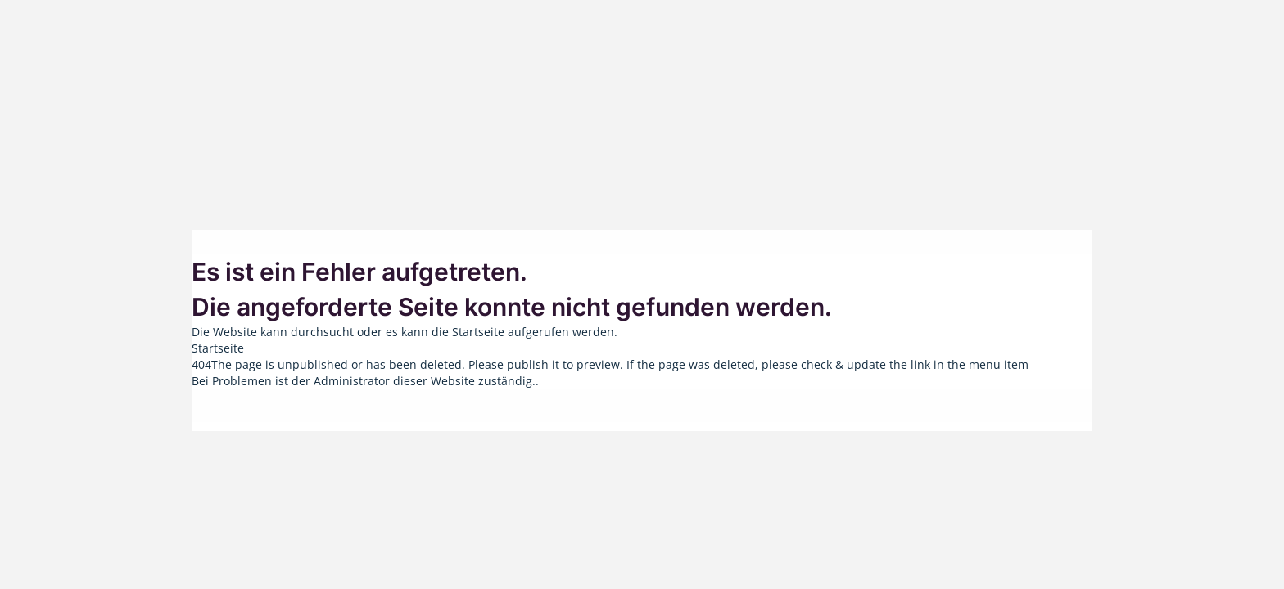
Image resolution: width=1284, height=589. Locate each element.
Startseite (218, 348)
